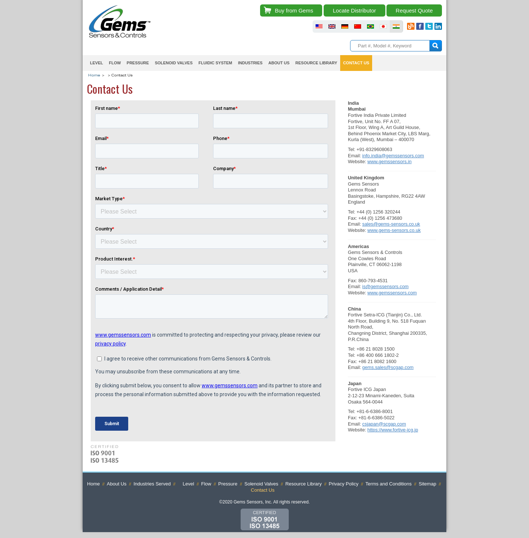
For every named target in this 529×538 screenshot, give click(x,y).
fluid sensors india (396, 26)
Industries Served (151, 484)
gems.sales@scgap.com (388, 367)
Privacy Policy (344, 484)
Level (96, 63)
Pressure (138, 63)
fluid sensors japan (383, 26)
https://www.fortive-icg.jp (392, 430)
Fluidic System (215, 63)
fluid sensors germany (344, 26)
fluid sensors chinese (357, 26)
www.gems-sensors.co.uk (394, 230)
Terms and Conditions (389, 484)
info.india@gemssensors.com (393, 155)
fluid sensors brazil (370, 26)
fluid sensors (319, 26)
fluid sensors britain (331, 26)
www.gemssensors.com (392, 292)
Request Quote (414, 10)
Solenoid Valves (173, 63)
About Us (279, 63)
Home (94, 76)
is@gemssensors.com (385, 286)
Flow (114, 63)
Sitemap (427, 484)
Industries (250, 63)
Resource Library (316, 63)
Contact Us (356, 63)
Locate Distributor (354, 10)
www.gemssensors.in (389, 161)
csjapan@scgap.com (384, 424)
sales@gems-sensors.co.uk (391, 224)
